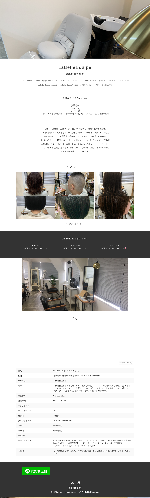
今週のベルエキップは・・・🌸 (114, 247)
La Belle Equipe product (46, 86)
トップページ (24, 81)
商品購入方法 (108, 86)
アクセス (113, 81)
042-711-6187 (75, 489)
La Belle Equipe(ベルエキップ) (69, 493)
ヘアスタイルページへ (75, 225)
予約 (98, 86)
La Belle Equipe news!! (42, 81)
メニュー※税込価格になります (94, 81)
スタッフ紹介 (126, 81)
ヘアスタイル (72, 81)
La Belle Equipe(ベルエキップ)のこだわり (76, 86)
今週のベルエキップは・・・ (36, 247)
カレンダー (59, 81)
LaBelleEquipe (75, 67)
